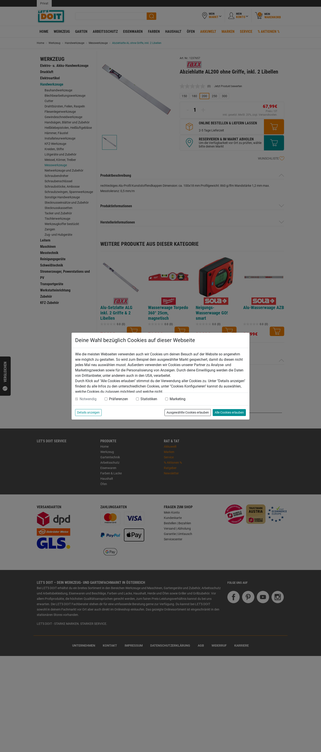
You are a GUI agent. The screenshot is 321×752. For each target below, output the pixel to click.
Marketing (177, 399)
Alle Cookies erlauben (229, 412)
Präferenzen (118, 399)
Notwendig (88, 399)
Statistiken (148, 399)
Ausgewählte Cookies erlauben (188, 412)
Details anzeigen (88, 412)
